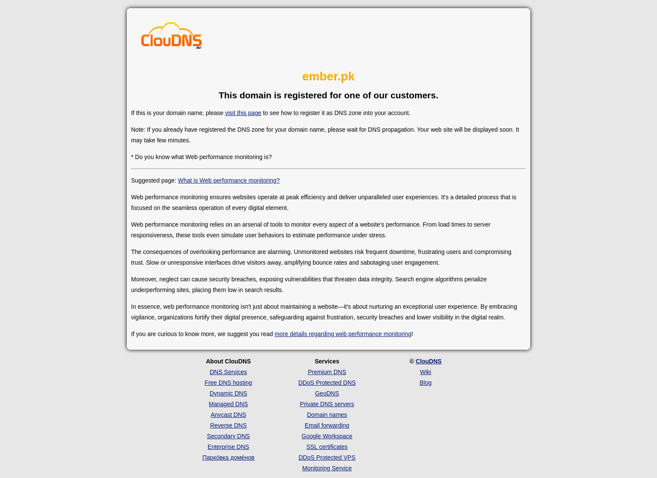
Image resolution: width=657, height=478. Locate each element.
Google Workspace (327, 436)
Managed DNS (228, 404)
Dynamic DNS (228, 393)
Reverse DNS (228, 425)
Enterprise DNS (228, 446)
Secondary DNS (228, 436)
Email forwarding (327, 425)
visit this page (243, 112)
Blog (426, 382)
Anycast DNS (228, 414)
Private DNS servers (327, 404)
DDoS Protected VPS (326, 457)
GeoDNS (327, 393)
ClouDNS (429, 361)
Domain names (327, 414)
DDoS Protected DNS (327, 382)
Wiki (425, 372)
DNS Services (228, 372)
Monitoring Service (327, 468)
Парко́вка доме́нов (228, 457)
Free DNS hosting (228, 382)
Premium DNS (327, 372)
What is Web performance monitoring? (229, 180)
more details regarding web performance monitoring (343, 333)
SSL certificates (327, 446)
